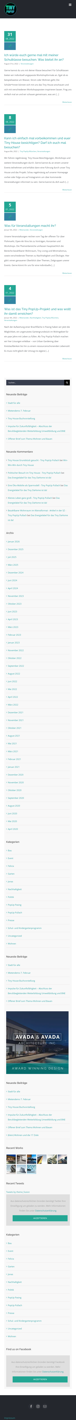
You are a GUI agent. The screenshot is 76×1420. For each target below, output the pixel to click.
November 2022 (16, 650)
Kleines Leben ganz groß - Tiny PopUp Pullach (30, 497)
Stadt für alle (14, 403)
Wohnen (12, 943)
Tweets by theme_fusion (18, 1192)
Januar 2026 (14, 541)
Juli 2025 (12, 557)
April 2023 (13, 619)
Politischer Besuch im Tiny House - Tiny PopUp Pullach (34, 472)
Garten (11, 873)
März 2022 (13, 704)
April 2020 (13, 829)
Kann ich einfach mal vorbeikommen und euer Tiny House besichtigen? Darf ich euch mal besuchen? (37, 142)
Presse (11, 920)
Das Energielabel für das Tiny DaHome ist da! (29, 477)
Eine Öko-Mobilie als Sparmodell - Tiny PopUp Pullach (34, 485)
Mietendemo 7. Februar (19, 410)
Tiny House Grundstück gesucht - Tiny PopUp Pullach (33, 460)
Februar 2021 (14, 759)
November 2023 (16, 596)
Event (10, 858)
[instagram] (38, 1406)
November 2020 (16, 782)
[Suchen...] (35, 382)
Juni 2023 (12, 611)
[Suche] (67, 382)
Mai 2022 (12, 689)
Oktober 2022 (14, 658)
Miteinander (24, 230)
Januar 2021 (14, 766)
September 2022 (16, 665)
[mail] (45, 1406)
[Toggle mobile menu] (70, 4)
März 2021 (13, 751)
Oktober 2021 (14, 728)
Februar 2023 (14, 634)
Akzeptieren (40, 1218)
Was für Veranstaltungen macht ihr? (30, 225)
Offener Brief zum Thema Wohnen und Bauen (30, 438)
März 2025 (13, 564)
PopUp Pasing (14, 904)
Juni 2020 (12, 813)
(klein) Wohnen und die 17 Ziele (23, 1135)
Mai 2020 (12, 821)
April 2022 (13, 696)
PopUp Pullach (15, 912)
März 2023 (13, 627)
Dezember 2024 (15, 572)
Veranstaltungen (27, 64)
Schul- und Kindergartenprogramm (25, 928)
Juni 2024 (12, 580)
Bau (10, 850)
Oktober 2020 (14, 790)
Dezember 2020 (15, 774)
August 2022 (14, 673)
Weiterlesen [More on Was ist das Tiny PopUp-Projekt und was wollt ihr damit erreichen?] (67, 358)
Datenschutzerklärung (45, 1210)
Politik (11, 897)
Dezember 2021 (15, 712)
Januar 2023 (14, 642)
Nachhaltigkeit (35, 318)
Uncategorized (15, 935)
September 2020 (16, 798)
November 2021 (16, 720)
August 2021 (14, 735)
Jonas (10, 881)
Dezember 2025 (15, 549)
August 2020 (14, 805)
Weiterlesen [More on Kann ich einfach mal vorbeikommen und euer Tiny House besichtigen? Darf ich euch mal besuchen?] (67, 190)
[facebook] (31, 1406)
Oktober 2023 (14, 603)
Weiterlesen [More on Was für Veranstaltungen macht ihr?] (67, 273)
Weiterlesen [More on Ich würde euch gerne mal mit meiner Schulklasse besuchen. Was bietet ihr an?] (67, 102)
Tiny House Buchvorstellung (21, 418)
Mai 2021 (12, 743)
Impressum (9, 1417)
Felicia (11, 866)
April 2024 (13, 588)
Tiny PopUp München (28, 151)
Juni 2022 (12, 681)
